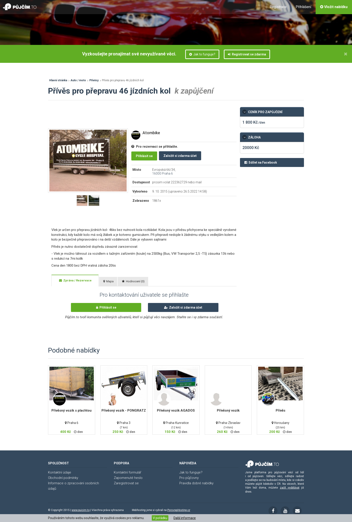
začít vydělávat (289, 487)
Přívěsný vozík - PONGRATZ (123, 410)
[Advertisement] (129, 117)
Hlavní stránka (58, 80)
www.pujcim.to (81, 510)
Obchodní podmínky (63, 478)
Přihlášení (303, 7)
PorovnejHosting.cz (178, 510)
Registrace (278, 7)
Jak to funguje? (202, 54)
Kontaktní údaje (59, 472)
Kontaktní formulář (127, 472)
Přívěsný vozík (228, 410)
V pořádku (160, 518)
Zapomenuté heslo (128, 478)
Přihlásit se (144, 156)
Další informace (185, 518)
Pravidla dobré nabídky (196, 483)
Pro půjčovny (189, 478)
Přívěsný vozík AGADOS (176, 410)
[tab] (75, 280)
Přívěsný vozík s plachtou (71, 410)
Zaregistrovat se (126, 483)
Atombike (151, 132)
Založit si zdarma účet (180, 156)
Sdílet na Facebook (260, 162)
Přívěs (280, 410)
